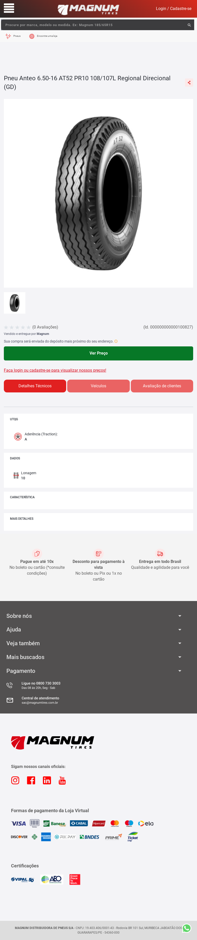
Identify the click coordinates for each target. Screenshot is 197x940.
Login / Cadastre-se (173, 8)
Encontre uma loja (47, 36)
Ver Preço (99, 353)
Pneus (17, 36)
